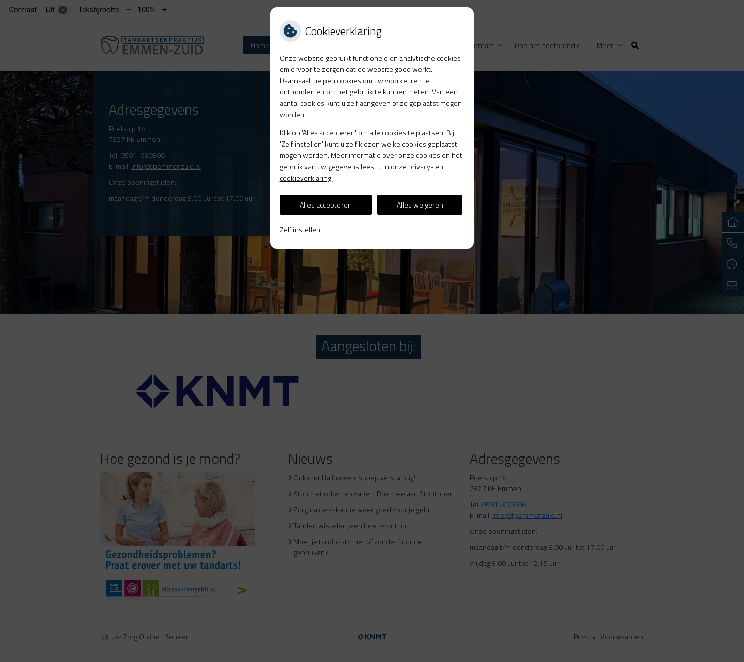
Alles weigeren (420, 204)
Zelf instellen (300, 229)
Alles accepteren (326, 204)
